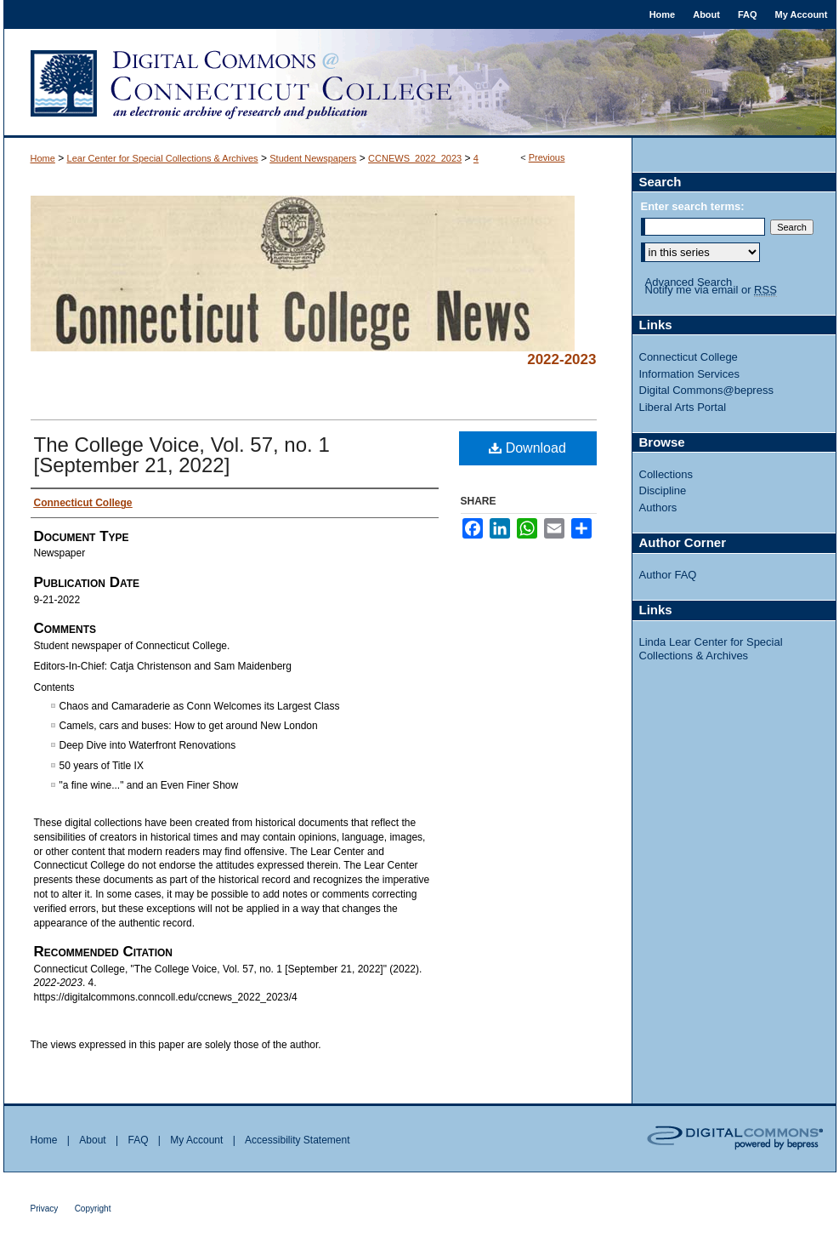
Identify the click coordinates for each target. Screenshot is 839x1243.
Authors (658, 507)
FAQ (138, 1140)
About (92, 1140)
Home (43, 158)
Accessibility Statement (297, 1140)
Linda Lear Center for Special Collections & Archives (711, 649)
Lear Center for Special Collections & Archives (162, 158)
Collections (666, 474)
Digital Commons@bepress (706, 390)
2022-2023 (561, 359)
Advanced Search (689, 282)
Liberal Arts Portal (683, 407)
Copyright (93, 1208)
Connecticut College (688, 357)
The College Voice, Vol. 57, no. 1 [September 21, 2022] (182, 454)
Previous (547, 157)
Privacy (45, 1208)
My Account (196, 1140)
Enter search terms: (693, 206)
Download (527, 448)
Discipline (663, 490)
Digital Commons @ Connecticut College (419, 83)
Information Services (689, 374)
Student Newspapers (312, 158)
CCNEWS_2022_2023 (415, 158)
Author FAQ (668, 574)
